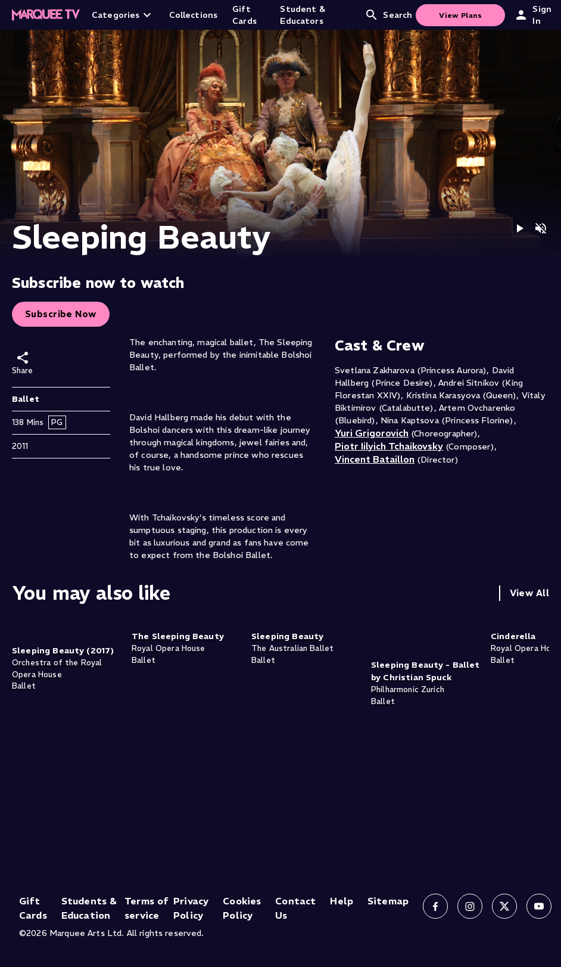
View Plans (460, 15)
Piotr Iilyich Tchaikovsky (389, 446)
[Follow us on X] (504, 906)
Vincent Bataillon (374, 459)
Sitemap (388, 901)
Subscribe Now (60, 314)
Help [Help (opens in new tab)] (341, 901)
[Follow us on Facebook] (435, 906)
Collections (193, 15)
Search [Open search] (388, 15)
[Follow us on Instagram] (469, 906)
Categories (123, 15)
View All (529, 593)
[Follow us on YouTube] (538, 906)
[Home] (46, 15)
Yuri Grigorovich (372, 433)
